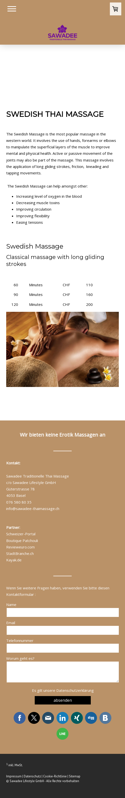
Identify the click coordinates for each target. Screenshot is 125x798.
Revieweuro (16, 546)
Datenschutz (32, 776)
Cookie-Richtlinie (55, 776)
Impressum (14, 776)
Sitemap (74, 776)
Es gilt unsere (63, 690)
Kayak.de (14, 559)
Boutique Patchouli (22, 540)
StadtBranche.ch (20, 553)
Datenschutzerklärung (75, 690)
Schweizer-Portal (20, 533)
